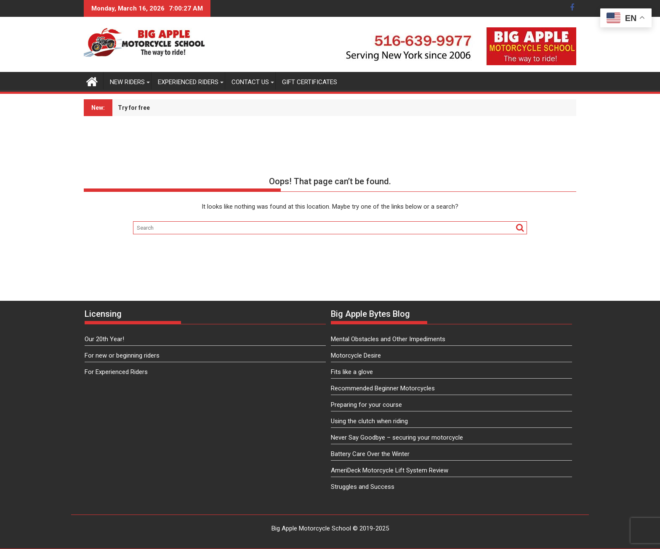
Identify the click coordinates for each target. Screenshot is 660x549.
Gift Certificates (309, 82)
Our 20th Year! (104, 339)
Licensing (103, 314)
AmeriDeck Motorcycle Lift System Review (389, 470)
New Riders (127, 82)
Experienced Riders (188, 82)
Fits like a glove (352, 372)
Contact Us (250, 82)
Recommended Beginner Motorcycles (383, 388)
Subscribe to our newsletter (296, 107)
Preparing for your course (366, 404)
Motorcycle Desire (356, 355)
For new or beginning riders (122, 355)
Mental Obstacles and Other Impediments (388, 339)
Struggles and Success (362, 487)
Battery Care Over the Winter (370, 454)
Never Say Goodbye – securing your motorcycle (397, 437)
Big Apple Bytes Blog (370, 314)
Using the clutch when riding (369, 421)
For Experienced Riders (116, 372)
